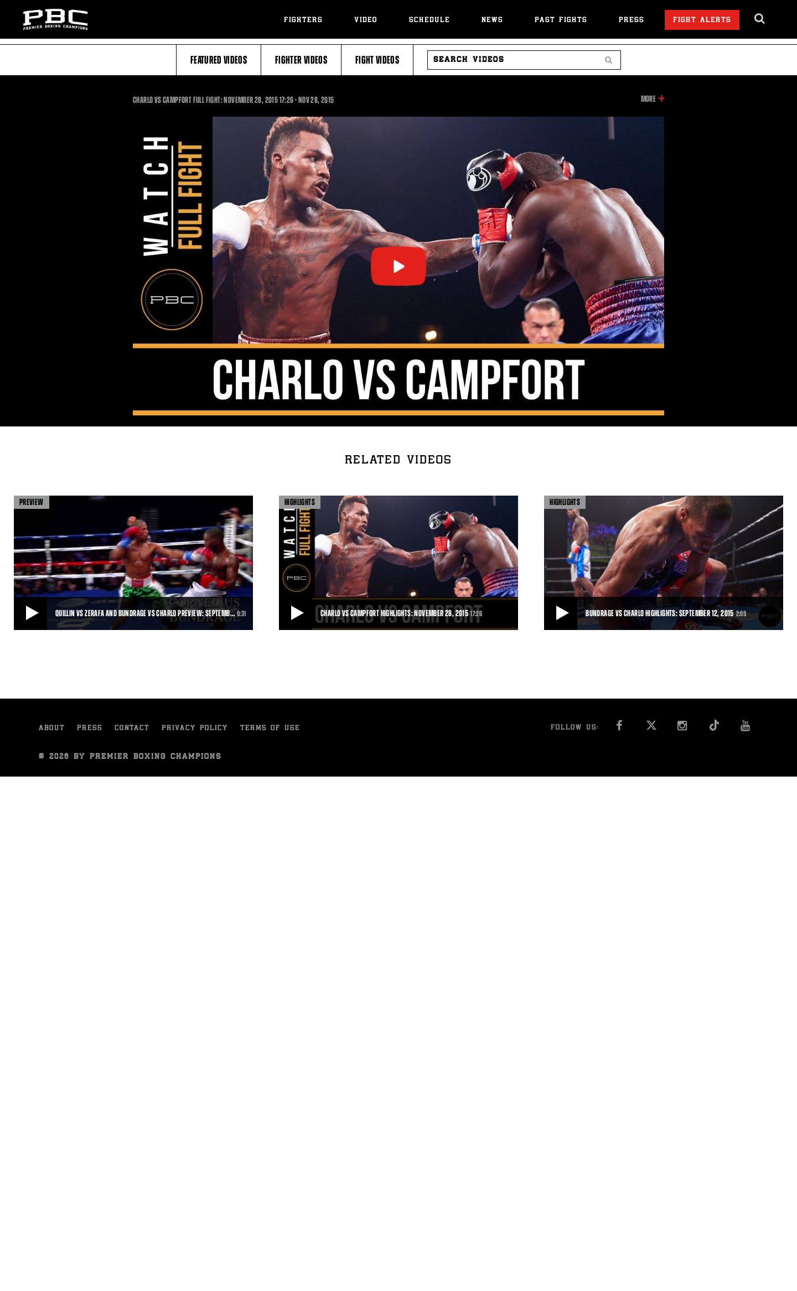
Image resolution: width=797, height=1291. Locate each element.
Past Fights (561, 21)
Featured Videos (218, 60)
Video (365, 21)
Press (631, 21)
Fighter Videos (301, 60)
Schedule (429, 21)
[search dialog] (760, 19)
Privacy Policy (195, 729)
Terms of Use (270, 729)
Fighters (303, 21)
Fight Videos (377, 60)
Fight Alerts (702, 21)
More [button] (648, 99)
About (52, 729)
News (492, 21)
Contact (132, 729)
